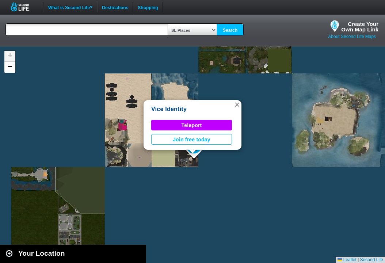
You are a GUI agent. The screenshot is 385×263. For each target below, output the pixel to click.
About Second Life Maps (352, 36)
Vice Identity (169, 109)
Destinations (115, 7)
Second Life (24, 7)
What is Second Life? (70, 7)
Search (230, 30)
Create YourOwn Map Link (359, 27)
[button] (237, 104)
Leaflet (347, 259)
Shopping (148, 7)
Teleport (192, 125)
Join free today (191, 139)
